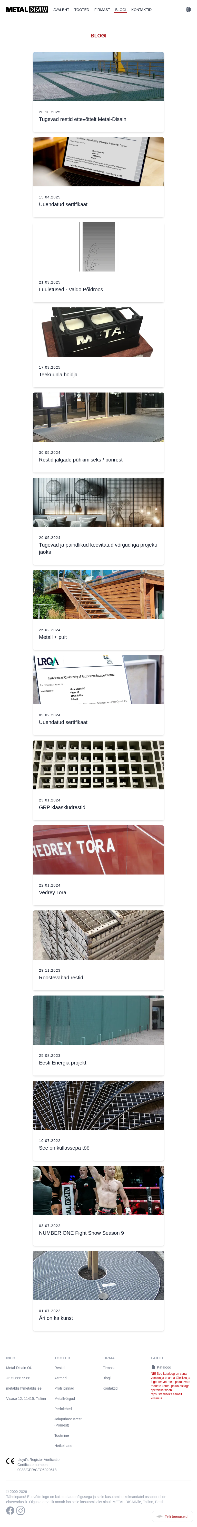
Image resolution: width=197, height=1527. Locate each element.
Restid (59, 1368)
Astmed (60, 1378)
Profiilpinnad (64, 1388)
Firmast (102, 10)
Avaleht (61, 10)
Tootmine (61, 1435)
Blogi (120, 10)
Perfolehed (63, 1409)
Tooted (81, 10)
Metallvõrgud (64, 1399)
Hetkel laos (63, 1446)
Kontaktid (141, 10)
